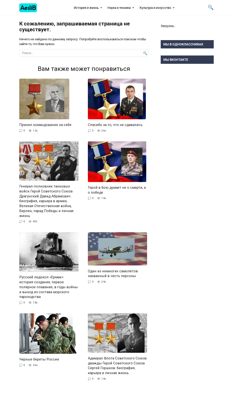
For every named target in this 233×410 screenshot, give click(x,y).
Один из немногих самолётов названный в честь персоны (113, 273)
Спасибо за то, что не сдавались (115, 125)
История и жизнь (86, 8)
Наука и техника (119, 8)
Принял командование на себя (45, 125)
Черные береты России (39, 359)
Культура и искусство (155, 8)
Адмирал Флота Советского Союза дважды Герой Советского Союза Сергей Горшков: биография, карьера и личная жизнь (117, 365)
